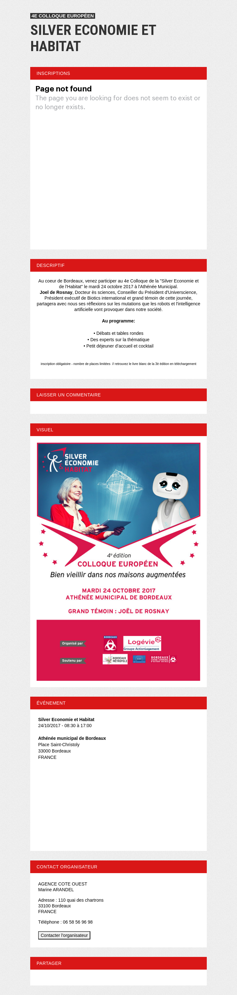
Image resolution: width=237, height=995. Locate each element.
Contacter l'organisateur (64, 935)
